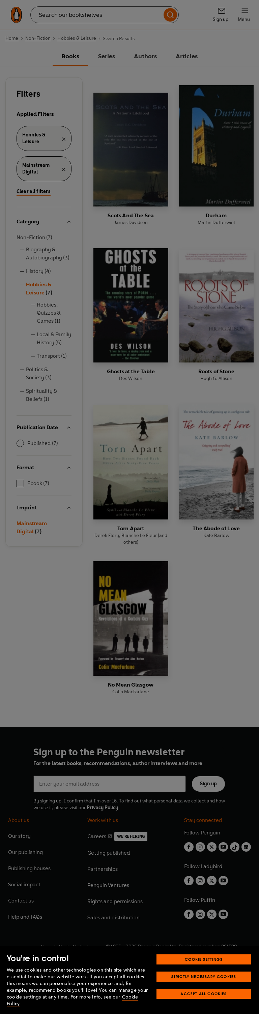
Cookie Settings (204, 970)
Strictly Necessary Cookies (203, 987)
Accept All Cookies (203, 1004)
